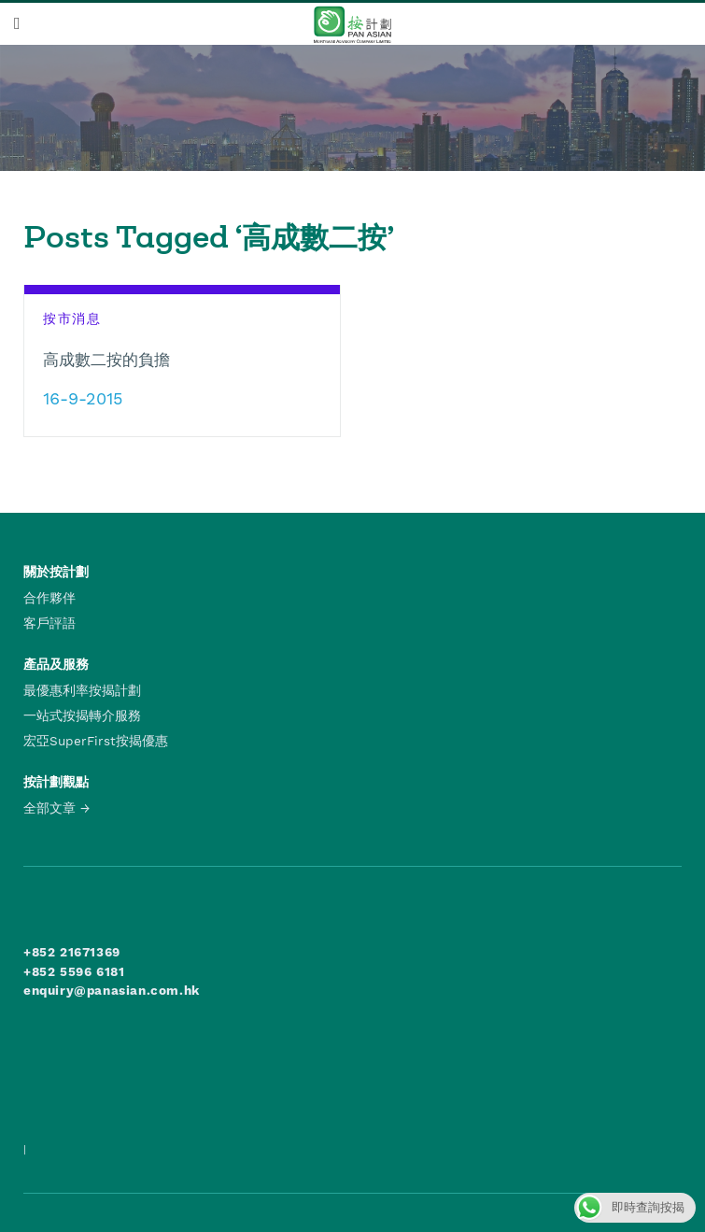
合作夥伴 (49, 597)
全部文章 (49, 807)
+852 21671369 (71, 951)
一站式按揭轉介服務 (82, 715)
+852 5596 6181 (73, 971)
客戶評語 (49, 623)
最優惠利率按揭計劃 (82, 690)
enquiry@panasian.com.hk (111, 990)
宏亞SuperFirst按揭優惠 (95, 740)
